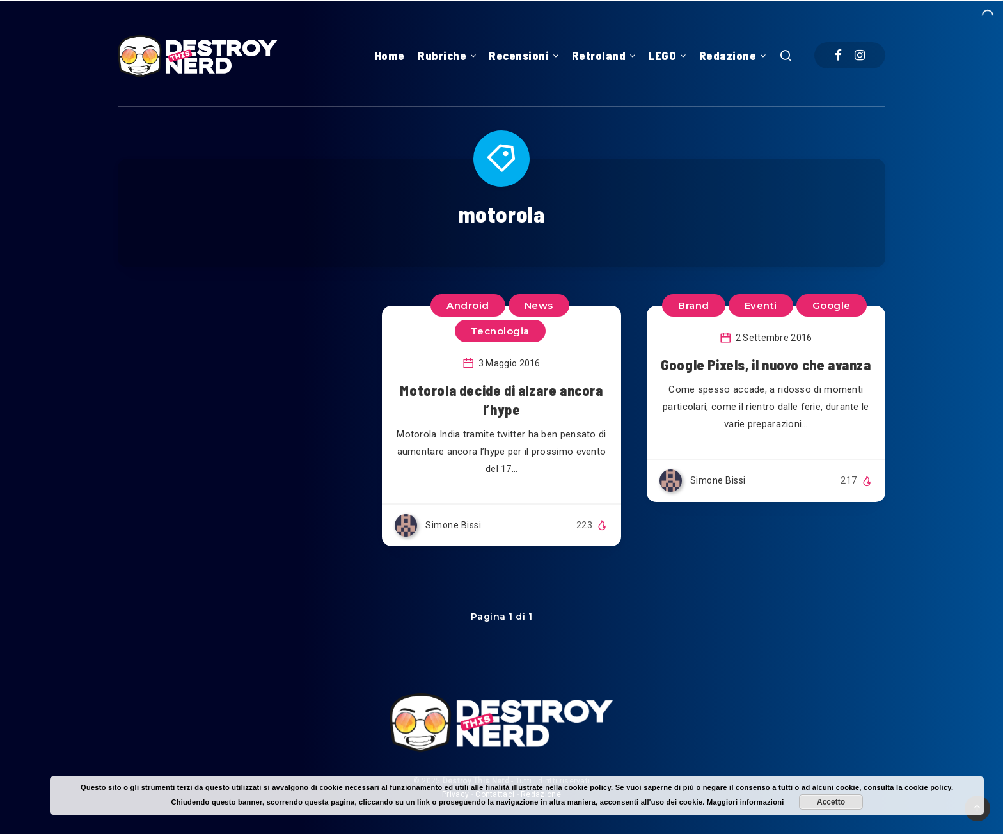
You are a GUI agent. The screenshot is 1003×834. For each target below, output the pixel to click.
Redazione (728, 56)
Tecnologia (500, 331)
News (539, 305)
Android (467, 305)
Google (831, 305)
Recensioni (519, 56)
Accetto (831, 802)
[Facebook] (838, 55)
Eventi (761, 305)
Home (390, 56)
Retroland (599, 56)
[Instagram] (860, 55)
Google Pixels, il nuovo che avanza (766, 364)
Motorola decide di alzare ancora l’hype (501, 400)
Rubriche (442, 56)
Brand (693, 305)
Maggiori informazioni (745, 802)
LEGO (662, 56)
